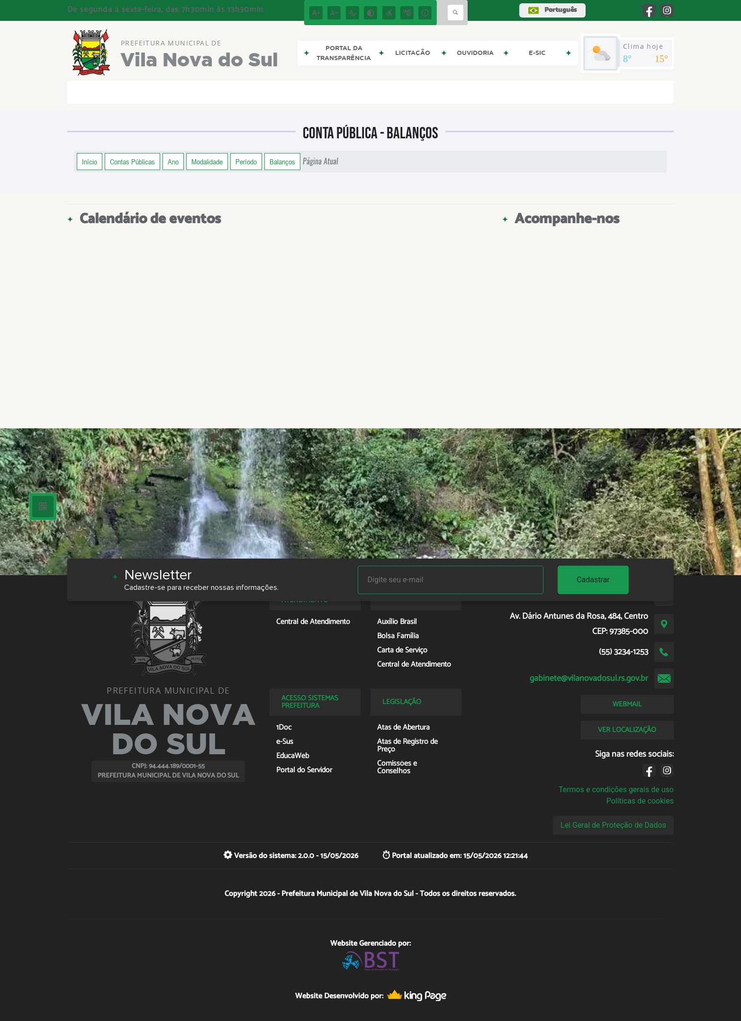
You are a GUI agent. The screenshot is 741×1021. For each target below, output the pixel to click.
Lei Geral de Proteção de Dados (613, 825)
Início (89, 161)
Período (246, 161)
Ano (173, 161)
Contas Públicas (132, 161)
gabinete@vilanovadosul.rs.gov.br (589, 678)
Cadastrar (593, 579)
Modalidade (207, 161)
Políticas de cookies (640, 800)
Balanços (282, 161)
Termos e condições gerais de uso (616, 789)
